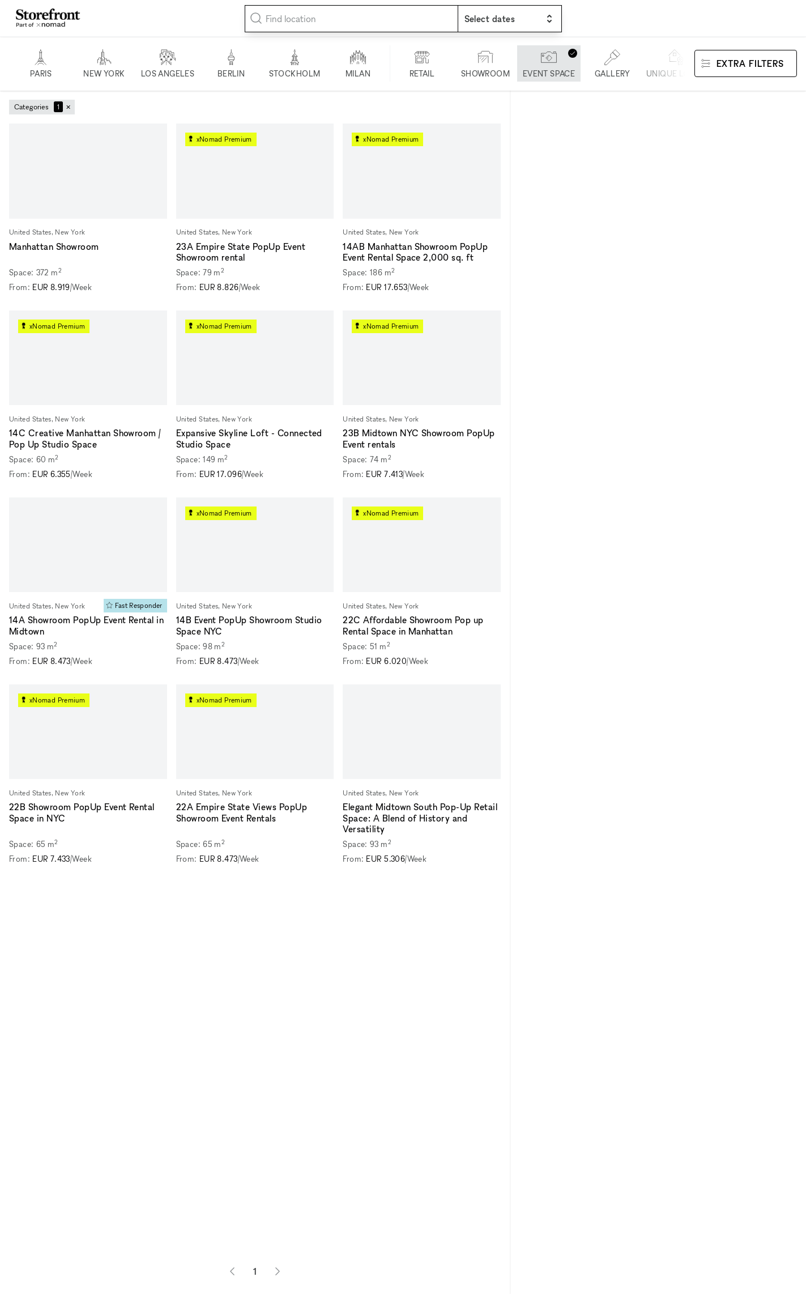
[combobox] (351, 18)
